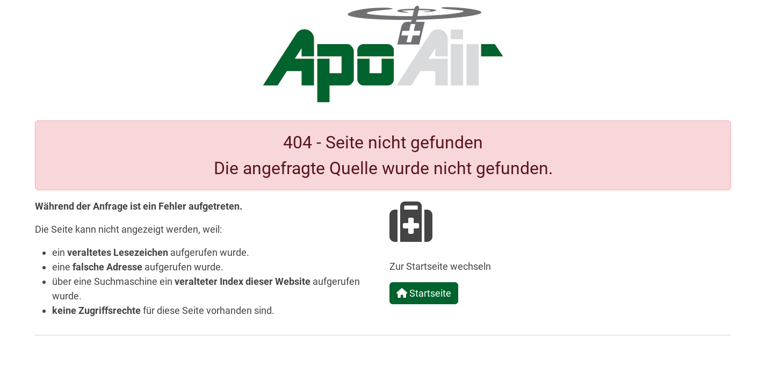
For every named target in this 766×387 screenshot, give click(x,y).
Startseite (423, 293)
